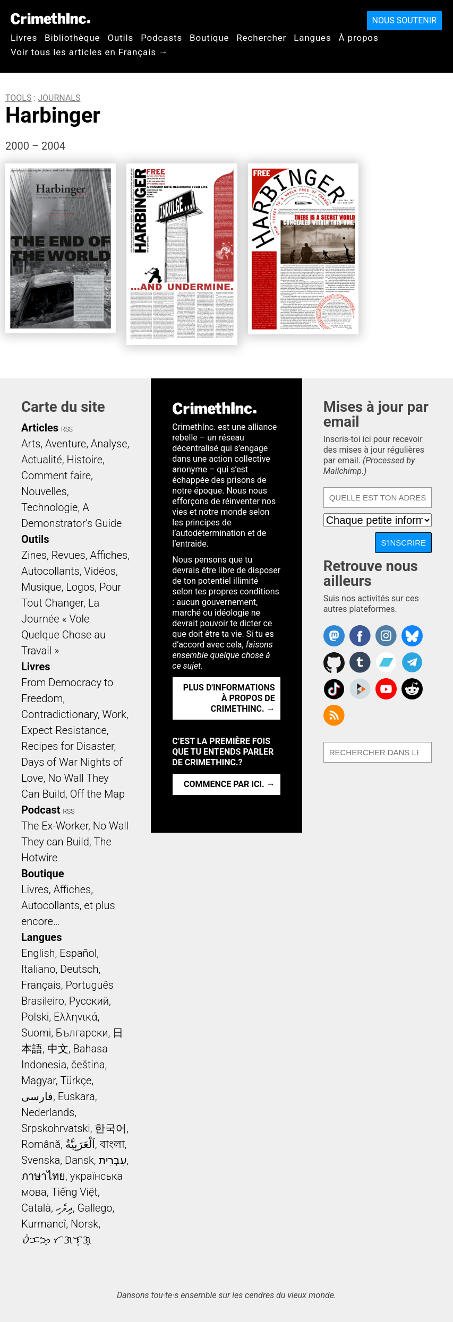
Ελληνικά (75, 1016)
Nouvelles (44, 491)
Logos (80, 587)
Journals (59, 98)
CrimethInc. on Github (334, 662)
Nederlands (47, 1112)
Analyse (109, 443)
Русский (89, 1001)
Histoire (84, 459)
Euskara (76, 1096)
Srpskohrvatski (55, 1128)
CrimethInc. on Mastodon (334, 635)
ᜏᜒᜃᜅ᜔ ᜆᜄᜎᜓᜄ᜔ (56, 1239)
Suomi (36, 1032)
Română (41, 1144)
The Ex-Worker (54, 825)
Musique (41, 587)
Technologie (49, 507)
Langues (312, 37)
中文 (58, 1048)
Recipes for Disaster (67, 746)
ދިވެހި (64, 1208)
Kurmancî (43, 1223)
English (38, 953)
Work (114, 714)
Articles (39, 427)
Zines (34, 555)
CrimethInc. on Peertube (360, 688)
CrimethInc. (50, 19)
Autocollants (50, 571)
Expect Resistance (64, 730)
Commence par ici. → (229, 784)
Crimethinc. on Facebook (360, 635)
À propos (359, 37)
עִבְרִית (113, 1160)
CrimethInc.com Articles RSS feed (334, 715)
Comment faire (56, 475)
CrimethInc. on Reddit (412, 688)
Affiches (108, 555)
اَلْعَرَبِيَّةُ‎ (80, 1144)
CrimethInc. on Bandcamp (386, 662)
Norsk (84, 1223)
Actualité (41, 459)
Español (78, 953)
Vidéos (100, 571)
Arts (30, 443)
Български (82, 1032)
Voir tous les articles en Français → (89, 52)
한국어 (110, 1128)
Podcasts (161, 37)
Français (41, 985)
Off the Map (97, 794)
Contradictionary (59, 714)
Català (36, 1208)
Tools (18, 98)
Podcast (40, 809)
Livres (24, 37)
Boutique (209, 37)
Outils (120, 37)
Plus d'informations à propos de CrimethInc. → (229, 698)
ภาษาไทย (43, 1176)
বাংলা (112, 1144)
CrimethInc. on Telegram (412, 662)
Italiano (38, 969)
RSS (67, 429)
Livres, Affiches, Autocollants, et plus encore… (68, 905)
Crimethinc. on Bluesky (412, 635)
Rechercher (261, 37)
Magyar (38, 1080)
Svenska (40, 1160)
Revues (69, 555)
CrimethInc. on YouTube (386, 688)
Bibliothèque (72, 37)
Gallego (95, 1208)
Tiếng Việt (74, 1192)
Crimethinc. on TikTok (334, 688)
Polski (35, 1016)
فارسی (37, 1096)
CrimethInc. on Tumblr (360, 662)
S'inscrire (403, 542)
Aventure (65, 443)
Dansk (79, 1160)
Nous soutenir (404, 20)
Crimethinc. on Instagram (386, 635)
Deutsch (79, 969)
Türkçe (75, 1080)
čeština (88, 1064)
